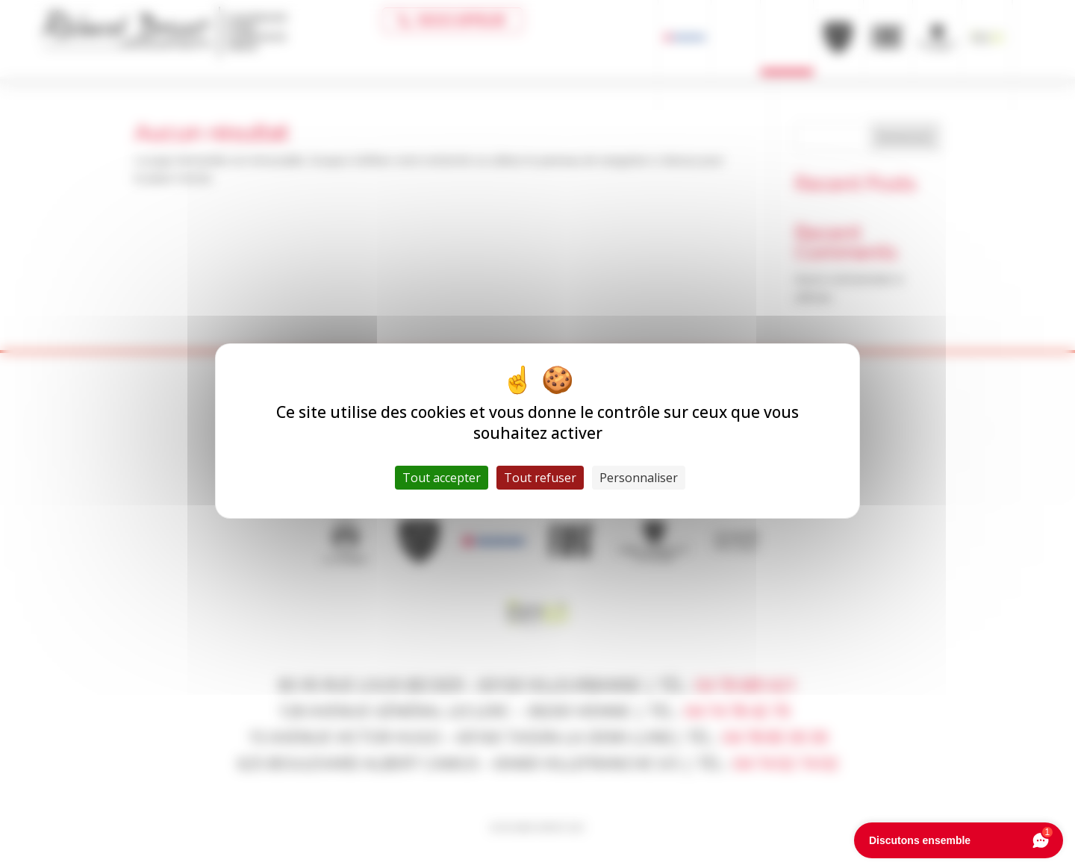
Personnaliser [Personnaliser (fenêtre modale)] (638, 477)
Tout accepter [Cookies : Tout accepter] (441, 477)
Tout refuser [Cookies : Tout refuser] (540, 477)
